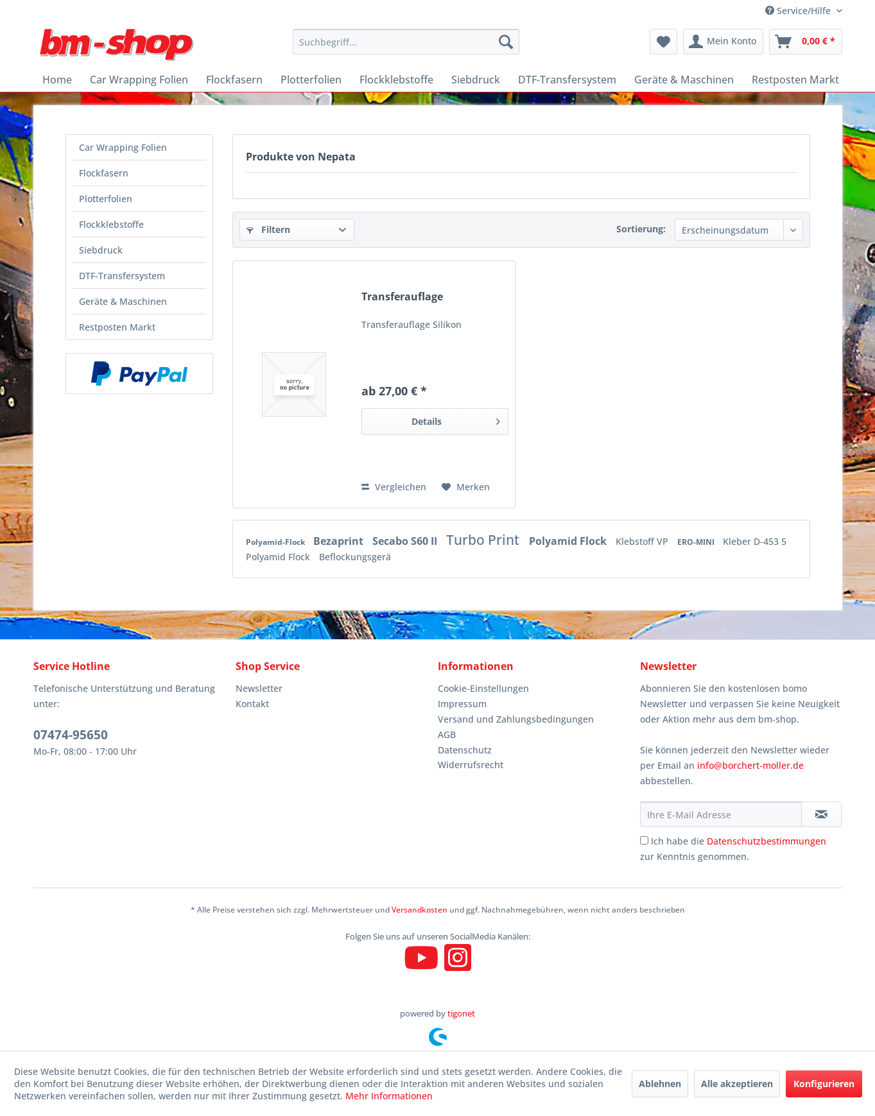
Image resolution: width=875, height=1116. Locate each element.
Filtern (268, 229)
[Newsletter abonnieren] (821, 814)
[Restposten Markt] (795, 79)
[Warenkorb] (805, 42)
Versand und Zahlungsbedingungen (516, 719)
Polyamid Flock (569, 541)
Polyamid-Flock (276, 542)
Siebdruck (101, 250)
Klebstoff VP (643, 541)
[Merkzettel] (663, 42)
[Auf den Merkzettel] (466, 487)
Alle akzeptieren (737, 1083)
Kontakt (252, 704)
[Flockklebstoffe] (396, 79)
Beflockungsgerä (355, 557)
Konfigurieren (823, 1083)
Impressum (462, 704)
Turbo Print (484, 540)
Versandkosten (419, 909)
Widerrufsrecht (470, 765)
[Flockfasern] (234, 79)
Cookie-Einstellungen (483, 688)
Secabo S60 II (406, 541)
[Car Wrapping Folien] (139, 79)
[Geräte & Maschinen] (684, 79)
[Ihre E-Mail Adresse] (721, 814)
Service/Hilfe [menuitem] (799, 10)
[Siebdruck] (475, 79)
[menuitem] (406, 42)
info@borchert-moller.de (750, 765)
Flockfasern (103, 173)
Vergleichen (393, 487)
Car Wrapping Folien (123, 147)
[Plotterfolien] (311, 79)
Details (456, 419)
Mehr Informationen (389, 1096)
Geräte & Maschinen (123, 301)
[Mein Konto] (723, 42)
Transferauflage (402, 297)
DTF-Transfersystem (122, 276)
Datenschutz (465, 750)
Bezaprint (339, 541)
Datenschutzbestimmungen (766, 841)
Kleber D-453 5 (754, 541)
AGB (447, 734)
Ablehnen (660, 1083)
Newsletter (259, 688)
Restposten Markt (117, 327)
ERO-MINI (696, 542)
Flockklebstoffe (111, 224)
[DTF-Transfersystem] (567, 79)
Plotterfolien (105, 199)
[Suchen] (505, 42)
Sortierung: (641, 229)
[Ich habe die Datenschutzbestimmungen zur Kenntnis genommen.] (644, 840)
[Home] (57, 79)
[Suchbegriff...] (406, 42)
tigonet (461, 1013)
